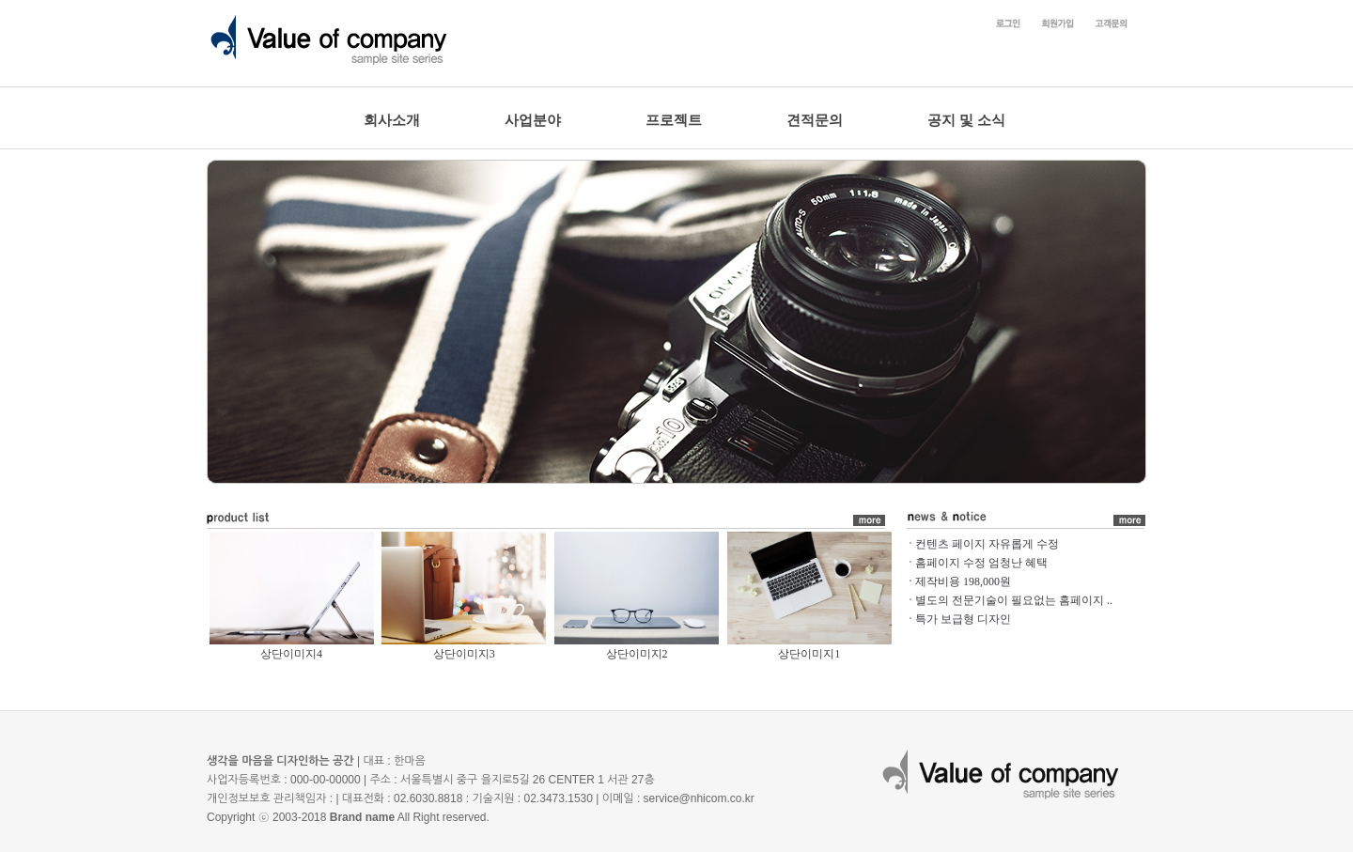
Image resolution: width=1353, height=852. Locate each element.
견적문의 (814, 119)
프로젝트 (673, 119)
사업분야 (533, 119)
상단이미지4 (291, 653)
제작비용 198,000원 (963, 581)
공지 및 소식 (966, 119)
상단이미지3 (464, 653)
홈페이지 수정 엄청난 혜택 (981, 562)
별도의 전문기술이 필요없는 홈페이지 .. (1013, 600)
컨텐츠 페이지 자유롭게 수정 (987, 543)
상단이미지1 (809, 653)
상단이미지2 (637, 653)
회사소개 (392, 119)
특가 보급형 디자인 (963, 619)
